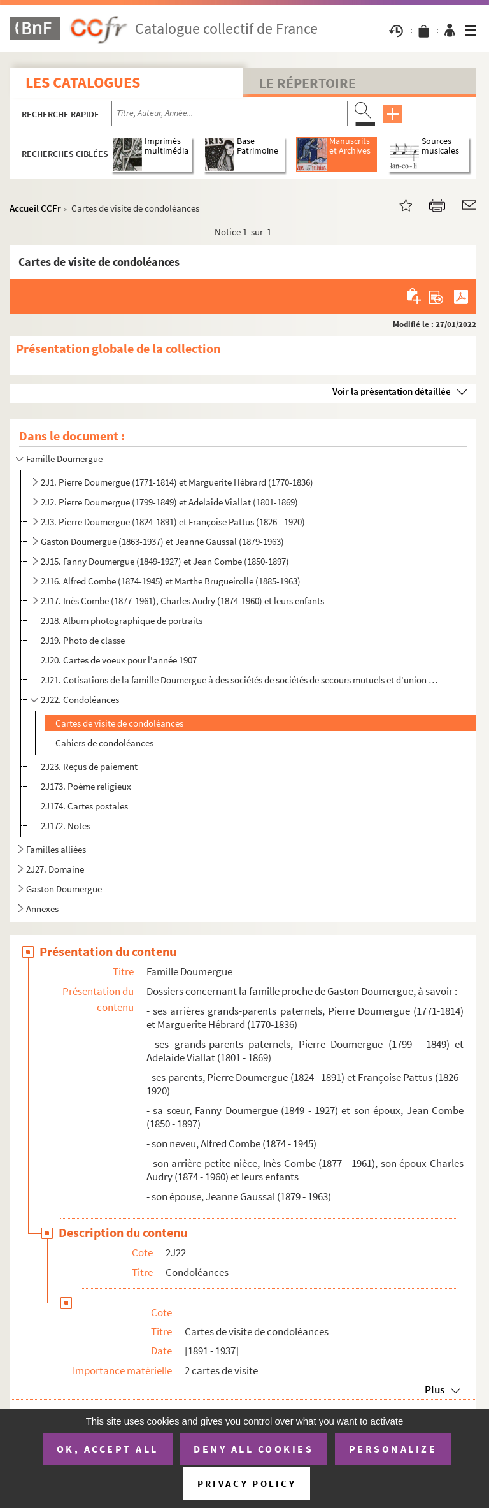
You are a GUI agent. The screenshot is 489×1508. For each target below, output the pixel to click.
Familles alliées (56, 849)
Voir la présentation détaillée (391, 391)
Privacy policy (246, 1483)
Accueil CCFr (35, 208)
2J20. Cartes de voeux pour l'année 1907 (119, 660)
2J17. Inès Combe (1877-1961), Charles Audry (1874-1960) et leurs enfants (182, 601)
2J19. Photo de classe (83, 640)
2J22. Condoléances (80, 699)
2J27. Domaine (55, 869)
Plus (434, 1389)
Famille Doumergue (64, 459)
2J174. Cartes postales (84, 806)
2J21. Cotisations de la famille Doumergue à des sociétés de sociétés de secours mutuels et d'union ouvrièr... (241, 680)
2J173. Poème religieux (86, 786)
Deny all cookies (253, 1448)
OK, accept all (108, 1448)
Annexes (42, 909)
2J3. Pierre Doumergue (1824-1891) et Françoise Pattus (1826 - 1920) (173, 522)
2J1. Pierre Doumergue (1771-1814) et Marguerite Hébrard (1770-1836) (177, 482)
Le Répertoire (307, 83)
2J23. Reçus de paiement (89, 766)
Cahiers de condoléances (104, 743)
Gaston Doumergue (64, 889)
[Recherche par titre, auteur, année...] (229, 113)
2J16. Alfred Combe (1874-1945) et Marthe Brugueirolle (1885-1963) (171, 581)
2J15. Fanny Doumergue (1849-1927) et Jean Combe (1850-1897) (165, 561)
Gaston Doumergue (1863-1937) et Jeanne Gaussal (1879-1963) (162, 541)
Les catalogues (82, 82)
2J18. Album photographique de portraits (121, 620)
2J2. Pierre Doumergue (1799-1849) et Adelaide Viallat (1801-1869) (169, 502)
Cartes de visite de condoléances (119, 723)
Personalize (393, 1448)
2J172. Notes (66, 826)
